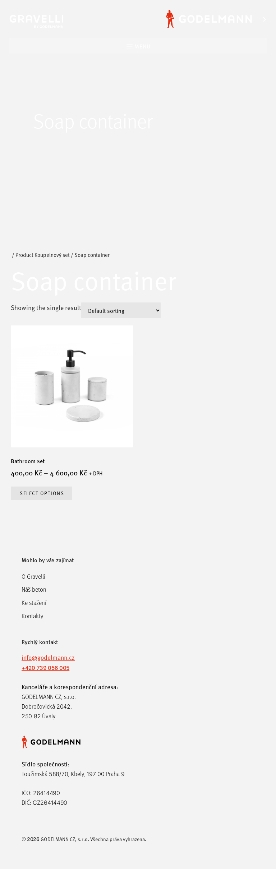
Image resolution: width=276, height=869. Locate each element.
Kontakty (32, 616)
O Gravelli (33, 576)
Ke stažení (34, 602)
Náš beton (34, 589)
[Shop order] (121, 310)
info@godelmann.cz (48, 657)
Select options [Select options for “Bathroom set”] (42, 493)
